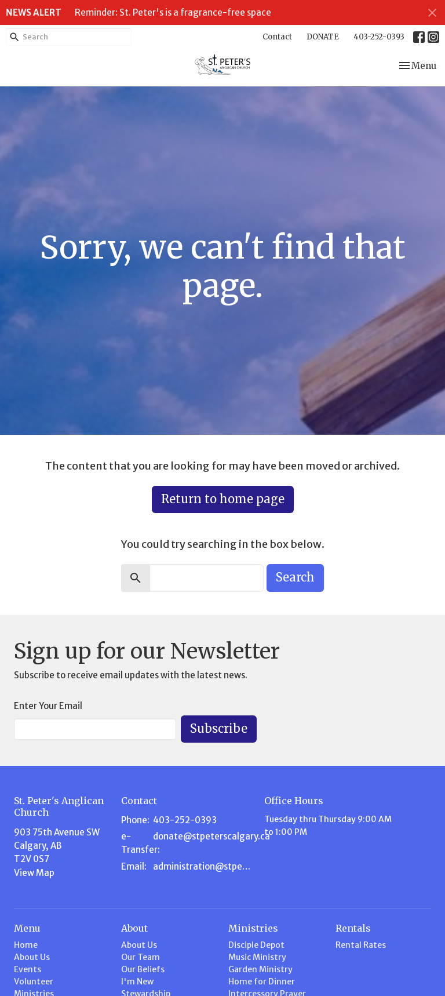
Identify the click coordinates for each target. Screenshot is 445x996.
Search (295, 577)
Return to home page (222, 499)
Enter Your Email (48, 705)
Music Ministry (257, 957)
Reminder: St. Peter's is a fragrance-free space (173, 12)
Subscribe (218, 728)
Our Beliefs (143, 969)
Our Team (140, 957)
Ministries (253, 928)
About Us (32, 957)
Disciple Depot (256, 945)
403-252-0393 (378, 37)
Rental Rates (360, 945)
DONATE (323, 37)
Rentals (353, 928)
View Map (34, 872)
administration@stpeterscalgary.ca (203, 866)
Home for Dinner (261, 981)
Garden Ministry (260, 969)
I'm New (137, 981)
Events (27, 969)
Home (26, 945)
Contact (277, 37)
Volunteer (33, 981)
